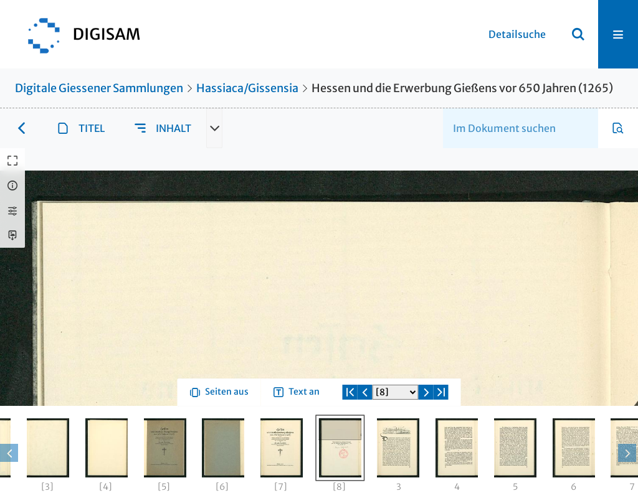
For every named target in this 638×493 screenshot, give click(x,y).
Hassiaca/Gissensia (247, 88)
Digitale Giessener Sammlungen (99, 88)
